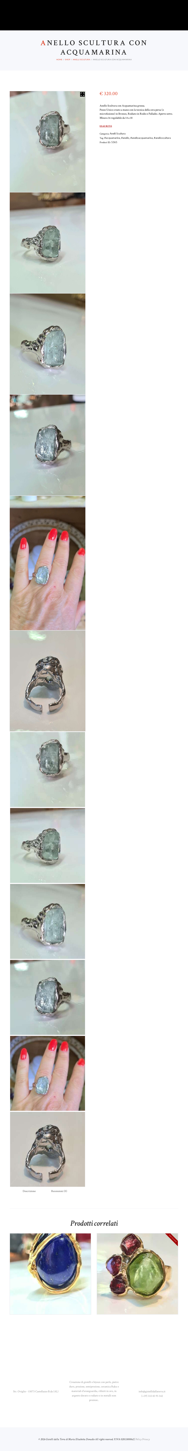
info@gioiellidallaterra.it (152, 1391)
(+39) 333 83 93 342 (152, 1396)
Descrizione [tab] (29, 1191)
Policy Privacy (142, 1439)
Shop (67, 59)
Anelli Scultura (81, 59)
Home (59, 59)
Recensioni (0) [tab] (59, 1191)
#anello (125, 137)
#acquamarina (112, 137)
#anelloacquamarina (141, 137)
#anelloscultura (162, 137)
